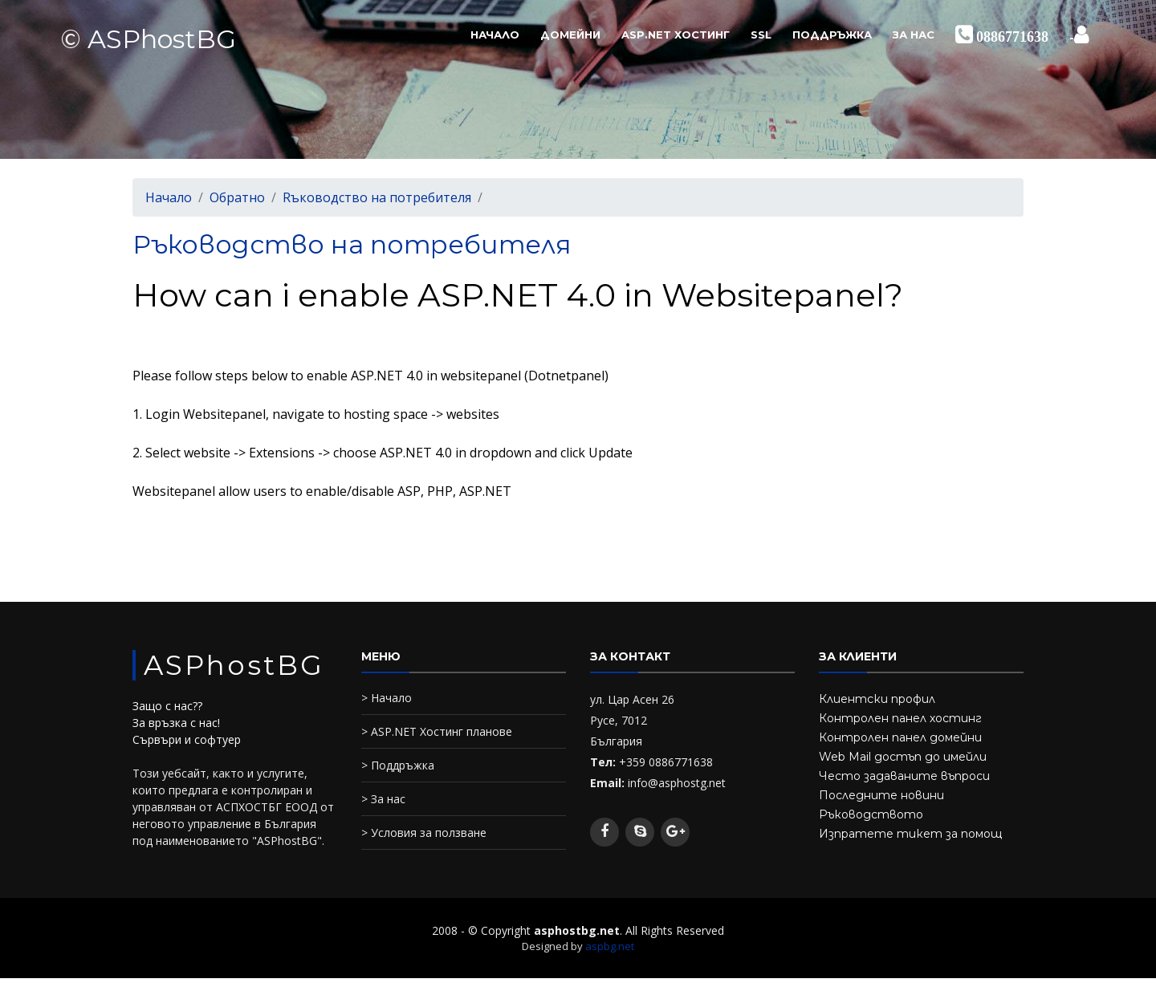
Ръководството (871, 814)
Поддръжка (832, 34)
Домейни (570, 34)
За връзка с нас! (176, 722)
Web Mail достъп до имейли (903, 756)
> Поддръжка (397, 765)
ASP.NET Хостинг (675, 34)
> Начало (386, 697)
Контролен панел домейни (900, 737)
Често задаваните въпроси (904, 776)
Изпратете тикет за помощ (910, 834)
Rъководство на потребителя (377, 197)
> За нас (383, 798)
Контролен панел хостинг (900, 718)
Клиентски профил (877, 699)
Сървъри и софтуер (186, 739)
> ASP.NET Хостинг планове (436, 731)
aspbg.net (609, 946)
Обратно (237, 197)
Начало (494, 34)
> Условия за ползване (423, 832)
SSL (761, 34)
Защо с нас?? (167, 705)
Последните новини (881, 795)
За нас (913, 34)
